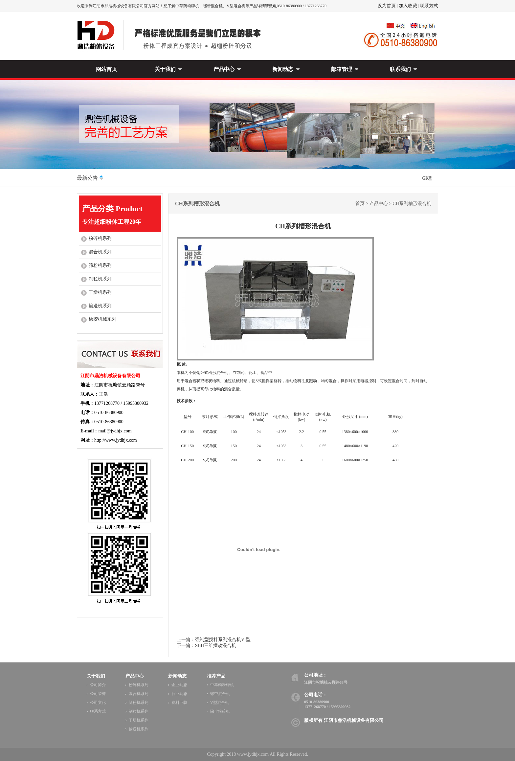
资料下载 (179, 702)
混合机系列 (100, 251)
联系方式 (429, 5)
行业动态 (179, 693)
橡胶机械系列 (102, 319)
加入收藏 (408, 5)
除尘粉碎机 (220, 711)
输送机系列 (100, 305)
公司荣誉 (98, 693)
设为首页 (386, 5)
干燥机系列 (100, 292)
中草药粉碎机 (222, 684)
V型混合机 (219, 702)
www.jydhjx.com (253, 754)
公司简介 (98, 684)
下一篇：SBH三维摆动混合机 (206, 645)
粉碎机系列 (100, 238)
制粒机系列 (100, 278)
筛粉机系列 (100, 265)
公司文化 (98, 702)
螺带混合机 (220, 693)
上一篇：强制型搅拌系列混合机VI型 (214, 639)
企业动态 (179, 684)
